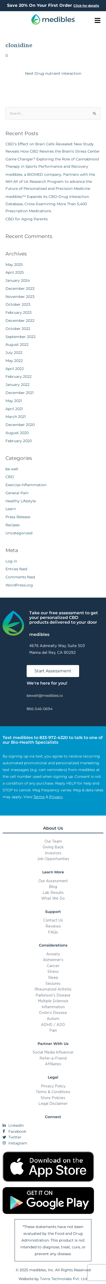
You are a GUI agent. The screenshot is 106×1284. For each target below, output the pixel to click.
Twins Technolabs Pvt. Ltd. (64, 1278)
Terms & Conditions (53, 1092)
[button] (97, 21)
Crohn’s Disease (53, 1012)
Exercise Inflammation (25, 485)
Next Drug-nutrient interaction (53, 73)
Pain (53, 1030)
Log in (11, 561)
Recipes (12, 525)
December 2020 (20, 425)
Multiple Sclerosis (53, 1001)
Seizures (53, 983)
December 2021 (19, 393)
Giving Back (53, 847)
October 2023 (17, 304)
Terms (39, 796)
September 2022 (20, 337)
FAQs (53, 932)
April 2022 (14, 369)
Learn (10, 509)
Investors (53, 853)
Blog (53, 886)
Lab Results (53, 892)
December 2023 (19, 288)
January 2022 (17, 385)
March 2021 (15, 417)
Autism (53, 1018)
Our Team (53, 841)
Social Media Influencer (53, 1052)
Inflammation (53, 1007)
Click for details (86, 6)
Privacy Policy (53, 1086)
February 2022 (18, 376)
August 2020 (17, 433)
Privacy (56, 796)
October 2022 (17, 329)
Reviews (53, 926)
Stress (53, 971)
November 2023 (19, 297)
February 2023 (18, 312)
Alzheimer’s (53, 960)
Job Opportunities (53, 859)
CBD (9, 477)
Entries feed (16, 569)
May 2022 (14, 361)
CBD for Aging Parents (26, 219)
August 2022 (16, 344)
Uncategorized (18, 533)
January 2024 (17, 280)
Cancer (53, 966)
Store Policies (53, 1098)
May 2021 (13, 401)
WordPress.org (19, 585)
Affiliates (53, 1064)
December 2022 (19, 320)
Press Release (17, 517)
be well (11, 469)
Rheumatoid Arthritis (53, 989)
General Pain (16, 493)
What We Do (53, 898)
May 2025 (14, 264)
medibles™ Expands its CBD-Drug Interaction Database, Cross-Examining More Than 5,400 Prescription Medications (47, 204)
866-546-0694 (39, 708)
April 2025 (14, 272)
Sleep (53, 977)
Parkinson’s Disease (53, 995)
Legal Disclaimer (53, 1103)
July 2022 (13, 352)
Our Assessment (53, 881)
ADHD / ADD (53, 1024)
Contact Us (53, 920)
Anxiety (53, 954)
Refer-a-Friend (53, 1058)
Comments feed (20, 577)
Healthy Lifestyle (20, 501)
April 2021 (14, 409)
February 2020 (18, 441)
